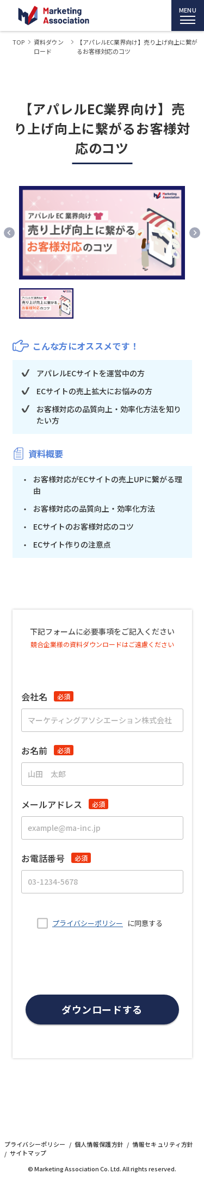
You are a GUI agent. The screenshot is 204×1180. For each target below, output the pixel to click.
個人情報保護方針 (99, 1144)
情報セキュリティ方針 (162, 1144)
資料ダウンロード (49, 46)
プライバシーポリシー (87, 923)
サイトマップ (28, 1152)
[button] (46, 303)
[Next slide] (194, 232)
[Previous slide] (9, 232)
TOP (18, 42)
